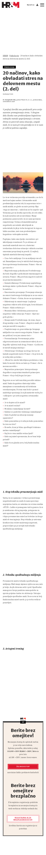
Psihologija (14, 56)
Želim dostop (23, 766)
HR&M (5, 56)
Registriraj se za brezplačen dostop (22, 819)
